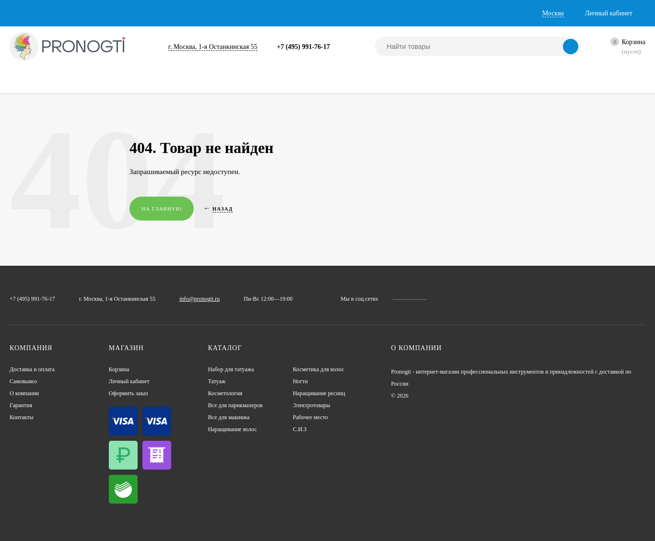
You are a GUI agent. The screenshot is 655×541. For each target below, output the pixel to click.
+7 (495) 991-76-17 (323, 46)
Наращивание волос (239, 429)
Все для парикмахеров (242, 405)
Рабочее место (315, 417)
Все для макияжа (233, 417)
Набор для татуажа (237, 369)
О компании (163, 13)
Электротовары (316, 405)
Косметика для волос (325, 369)
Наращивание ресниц (326, 393)
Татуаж (218, 381)
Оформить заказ (133, 393)
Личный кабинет (133, 381)
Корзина (121, 369)
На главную (162, 208)
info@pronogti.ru (223, 298)
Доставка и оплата (41, 13)
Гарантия (215, 13)
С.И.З (300, 429)
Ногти (302, 381)
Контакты (262, 13)
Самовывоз (108, 13)
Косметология (229, 393)
